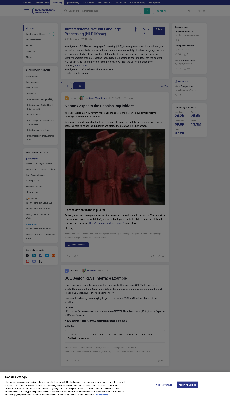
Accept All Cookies (187, 387)
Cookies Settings (164, 387)
